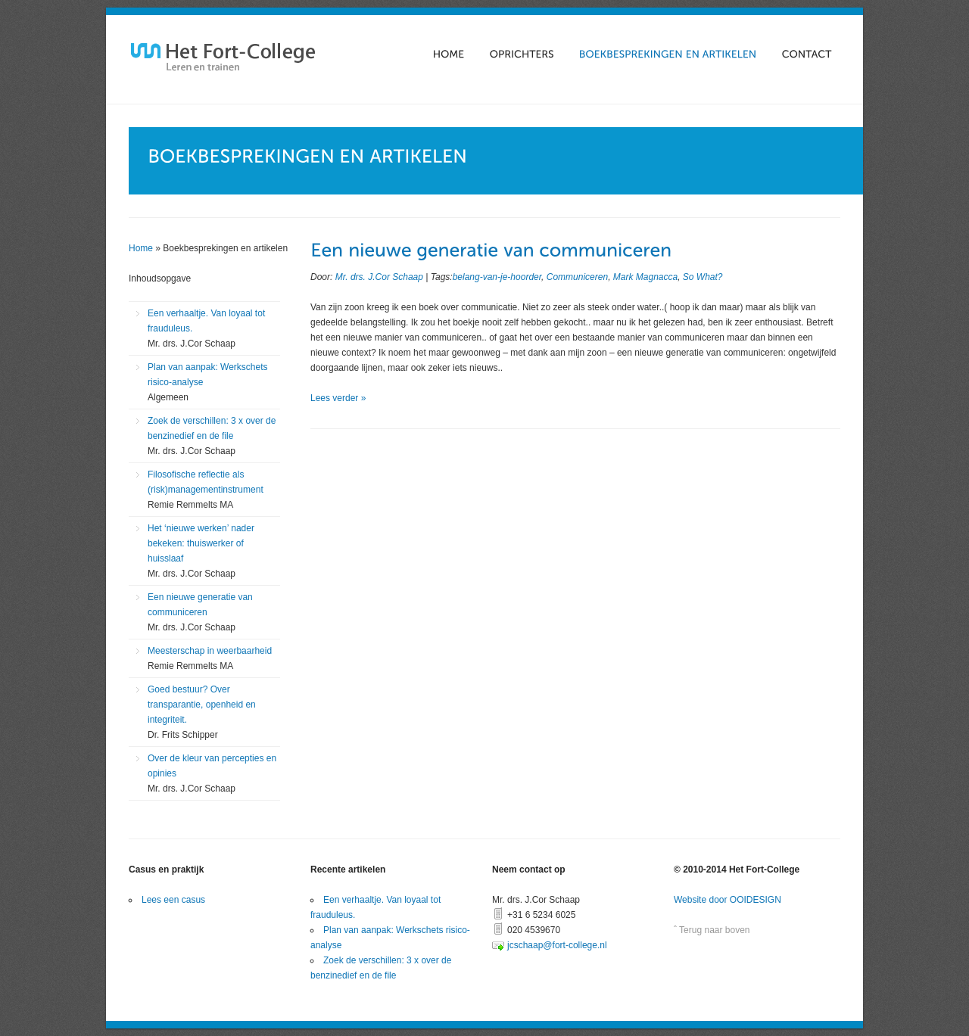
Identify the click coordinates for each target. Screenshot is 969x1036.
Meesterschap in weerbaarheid (210, 658)
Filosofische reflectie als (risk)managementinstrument (205, 489)
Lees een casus (173, 899)
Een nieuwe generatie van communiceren (200, 612)
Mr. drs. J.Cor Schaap (379, 277)
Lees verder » (338, 398)
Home (141, 248)
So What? (703, 277)
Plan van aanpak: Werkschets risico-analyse (208, 382)
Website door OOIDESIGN (727, 899)
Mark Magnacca (645, 277)
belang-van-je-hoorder (497, 277)
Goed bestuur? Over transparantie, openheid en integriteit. (202, 712)
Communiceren (577, 277)
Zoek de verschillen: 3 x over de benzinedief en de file (212, 435)
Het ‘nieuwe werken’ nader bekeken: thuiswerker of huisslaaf (201, 551)
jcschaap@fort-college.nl (557, 945)
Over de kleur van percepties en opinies (212, 773)
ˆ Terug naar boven (712, 930)
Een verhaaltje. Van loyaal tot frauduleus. (206, 328)
